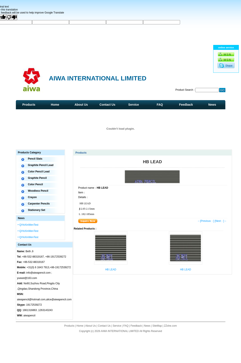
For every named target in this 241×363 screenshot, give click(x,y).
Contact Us (107, 104)
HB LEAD (110, 269)
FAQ (160, 104)
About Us (81, 104)
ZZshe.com (170, 325)
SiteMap (157, 325)
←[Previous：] (206, 220)
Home (55, 104)
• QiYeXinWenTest (28, 224)
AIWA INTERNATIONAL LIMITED (120, 331)
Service (133, 104)
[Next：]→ (220, 220)
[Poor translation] (11, 17)
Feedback (186, 104)
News (212, 104)
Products (28, 104)
